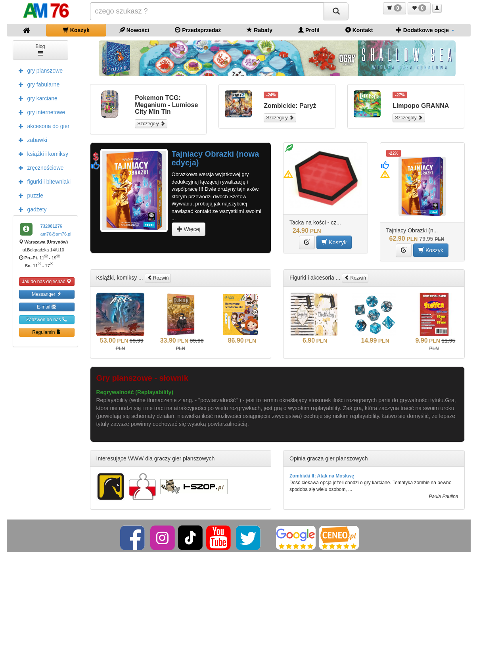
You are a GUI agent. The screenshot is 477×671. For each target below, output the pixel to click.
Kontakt (359, 30)
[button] (394, 8)
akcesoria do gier (42, 125)
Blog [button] (40, 49)
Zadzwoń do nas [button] (46, 319)
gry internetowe (40, 111)
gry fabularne (37, 84)
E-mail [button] (46, 307)
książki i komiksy (41, 153)
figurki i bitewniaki (43, 181)
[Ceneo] (339, 537)
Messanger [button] (46, 294)
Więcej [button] (189, 229)
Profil (309, 30)
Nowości (134, 30)
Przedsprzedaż (198, 30)
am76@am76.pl (55, 234)
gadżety (31, 209)
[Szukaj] (336, 11)
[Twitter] (249, 537)
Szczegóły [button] (151, 124)
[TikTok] (190, 537)
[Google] (296, 537)
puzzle (29, 195)
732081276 (51, 226)
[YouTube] (219, 537)
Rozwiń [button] (158, 278)
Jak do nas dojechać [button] (46, 281)
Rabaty (259, 30)
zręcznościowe (39, 167)
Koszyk (76, 30)
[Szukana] (207, 11)
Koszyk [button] (334, 242)
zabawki (31, 139)
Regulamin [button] (46, 332)
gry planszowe (39, 70)
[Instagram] (163, 537)
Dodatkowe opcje (425, 30)
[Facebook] (133, 537)
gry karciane (36, 98)
